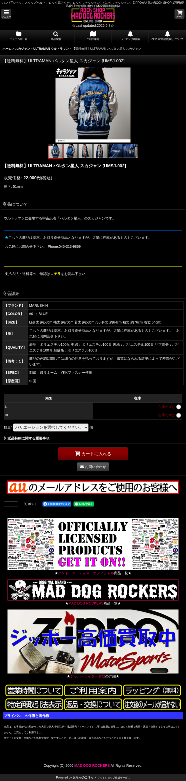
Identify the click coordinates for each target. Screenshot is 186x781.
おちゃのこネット (85, 777)
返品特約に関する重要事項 (27, 438)
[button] (6, 14)
